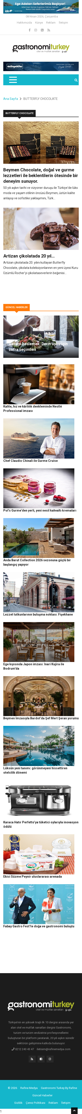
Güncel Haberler (42, 1095)
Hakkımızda (24, 22)
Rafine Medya (29, 1088)
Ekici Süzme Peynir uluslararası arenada (32, 876)
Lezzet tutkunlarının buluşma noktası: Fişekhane (38, 614)
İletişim (63, 22)
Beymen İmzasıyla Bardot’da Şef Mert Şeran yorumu (41, 718)
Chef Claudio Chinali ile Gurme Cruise (30, 460)
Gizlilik (18, 1102)
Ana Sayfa (10, 99)
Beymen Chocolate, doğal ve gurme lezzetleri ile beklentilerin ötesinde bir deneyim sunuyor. (40, 175)
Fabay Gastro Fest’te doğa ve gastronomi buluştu (38, 926)
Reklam (51, 22)
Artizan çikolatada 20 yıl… (29, 256)
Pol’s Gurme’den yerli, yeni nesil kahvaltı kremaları (39, 510)
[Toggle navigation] (13, 80)
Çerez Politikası (35, 1102)
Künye (39, 22)
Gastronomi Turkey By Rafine (59, 1088)
